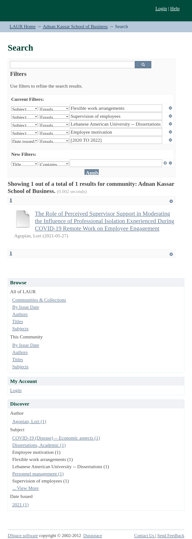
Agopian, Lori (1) (29, 421)
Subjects (20, 328)
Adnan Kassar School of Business (75, 26)
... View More (25, 488)
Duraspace (92, 535)
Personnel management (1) (38, 473)
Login (161, 8)
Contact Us (144, 535)
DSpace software (23, 535)
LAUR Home (23, 26)
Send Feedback (170, 535)
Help (175, 8)
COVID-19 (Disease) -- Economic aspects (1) (56, 438)
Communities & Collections (39, 300)
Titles (17, 321)
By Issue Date (25, 307)
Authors (20, 314)
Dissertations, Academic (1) (39, 445)
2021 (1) (20, 504)
